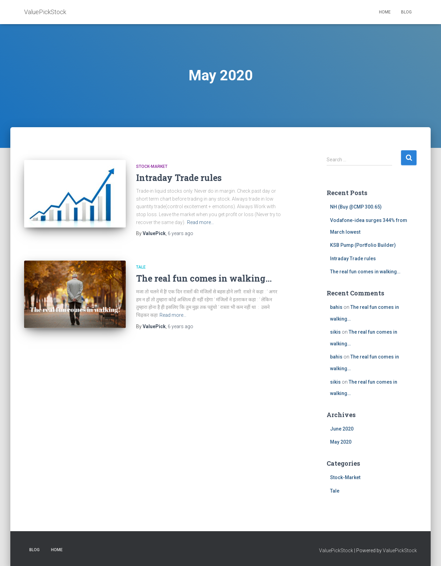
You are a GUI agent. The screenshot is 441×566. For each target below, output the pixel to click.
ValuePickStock (336, 550)
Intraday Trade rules (179, 177)
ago (180, 233)
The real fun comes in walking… (204, 278)
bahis (336, 307)
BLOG (406, 12)
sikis (335, 332)
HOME (385, 12)
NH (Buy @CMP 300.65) (356, 207)
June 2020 (341, 429)
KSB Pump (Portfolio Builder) (363, 245)
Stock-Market (151, 166)
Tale (141, 267)
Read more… (200, 222)
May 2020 (340, 442)
